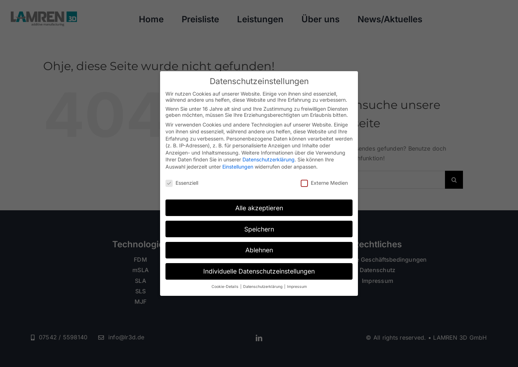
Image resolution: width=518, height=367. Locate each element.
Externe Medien (324, 183)
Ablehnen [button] (259, 250)
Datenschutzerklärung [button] (263, 286)
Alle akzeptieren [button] (259, 208)
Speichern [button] (259, 229)
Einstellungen (237, 167)
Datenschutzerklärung (268, 159)
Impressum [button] (297, 286)
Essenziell (181, 183)
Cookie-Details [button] (226, 286)
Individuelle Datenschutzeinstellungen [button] (259, 271)
